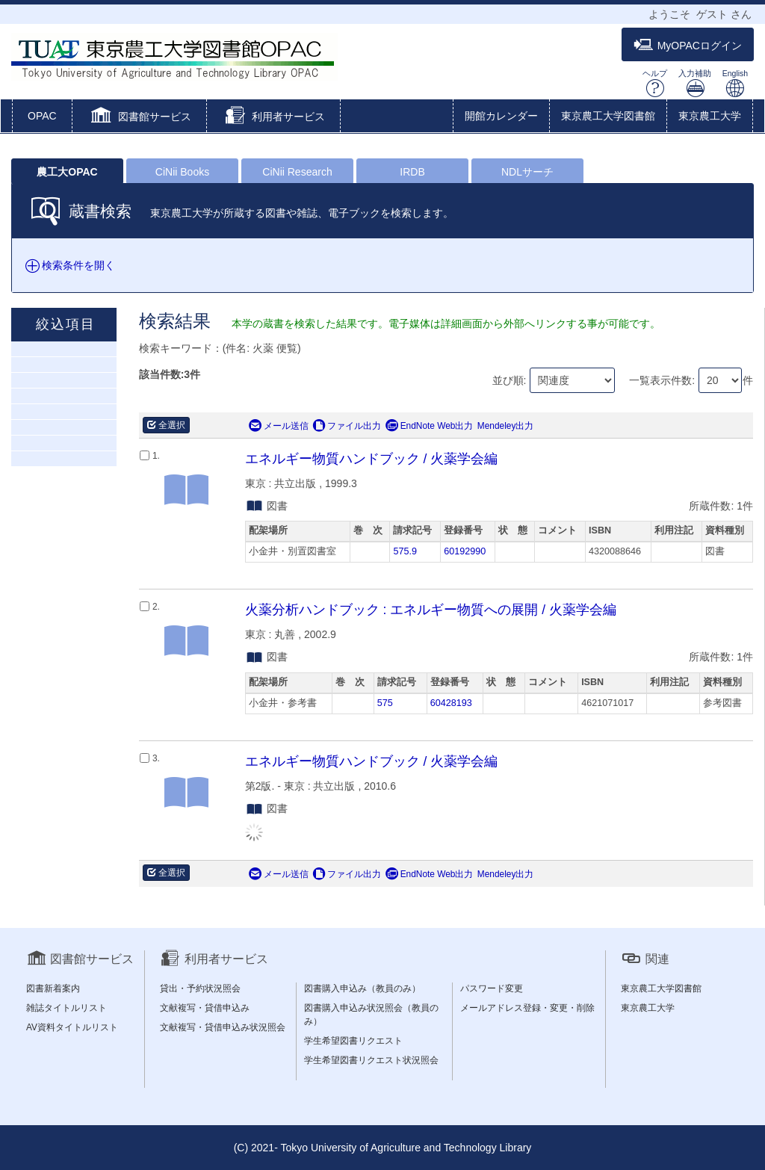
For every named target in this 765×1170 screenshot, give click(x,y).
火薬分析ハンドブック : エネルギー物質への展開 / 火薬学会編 (430, 609)
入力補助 (694, 83)
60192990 (465, 551)
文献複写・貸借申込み (205, 1008)
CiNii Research (297, 172)
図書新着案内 (53, 988)
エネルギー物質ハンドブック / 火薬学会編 (371, 458)
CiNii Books (182, 172)
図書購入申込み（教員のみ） (362, 988)
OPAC (42, 116)
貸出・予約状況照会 (200, 988)
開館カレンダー (501, 116)
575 (385, 703)
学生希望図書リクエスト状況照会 (371, 1060)
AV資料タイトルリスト (72, 1027)
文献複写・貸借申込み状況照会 (222, 1027)
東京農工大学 (709, 116)
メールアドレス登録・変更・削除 (527, 1008)
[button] (139, 117)
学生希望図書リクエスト (353, 1041)
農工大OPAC (67, 172)
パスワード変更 (491, 988)
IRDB (412, 172)
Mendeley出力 (505, 426)
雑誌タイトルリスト (66, 1008)
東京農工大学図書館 (608, 116)
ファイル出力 (346, 426)
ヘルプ (654, 83)
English (735, 83)
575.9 (405, 551)
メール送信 (279, 426)
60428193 (451, 703)
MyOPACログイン (688, 45)
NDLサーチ (527, 172)
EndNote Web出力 (429, 426)
